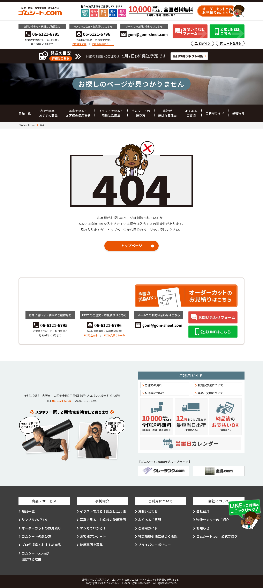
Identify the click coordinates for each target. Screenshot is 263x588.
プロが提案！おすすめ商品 (48, 113)
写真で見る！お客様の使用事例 (78, 113)
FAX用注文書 (79, 44)
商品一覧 (24, 113)
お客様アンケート (93, 536)
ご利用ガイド (214, 113)
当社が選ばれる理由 (167, 113)
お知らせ (202, 528)
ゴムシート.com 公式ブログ (217, 536)
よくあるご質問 (191, 113)
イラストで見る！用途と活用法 (111, 113)
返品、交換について (210, 393)
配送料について (155, 393)
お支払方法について (210, 385)
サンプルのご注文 (35, 519)
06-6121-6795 (61, 401)
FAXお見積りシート (103, 44)
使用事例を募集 (91, 544)
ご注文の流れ (153, 385)
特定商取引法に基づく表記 (158, 536)
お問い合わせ (148, 511)
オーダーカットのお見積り (41, 528)
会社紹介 (238, 113)
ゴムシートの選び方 (141, 113)
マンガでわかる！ (93, 528)
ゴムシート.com (26, 125)
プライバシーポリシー (154, 544)
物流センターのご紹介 (212, 519)
